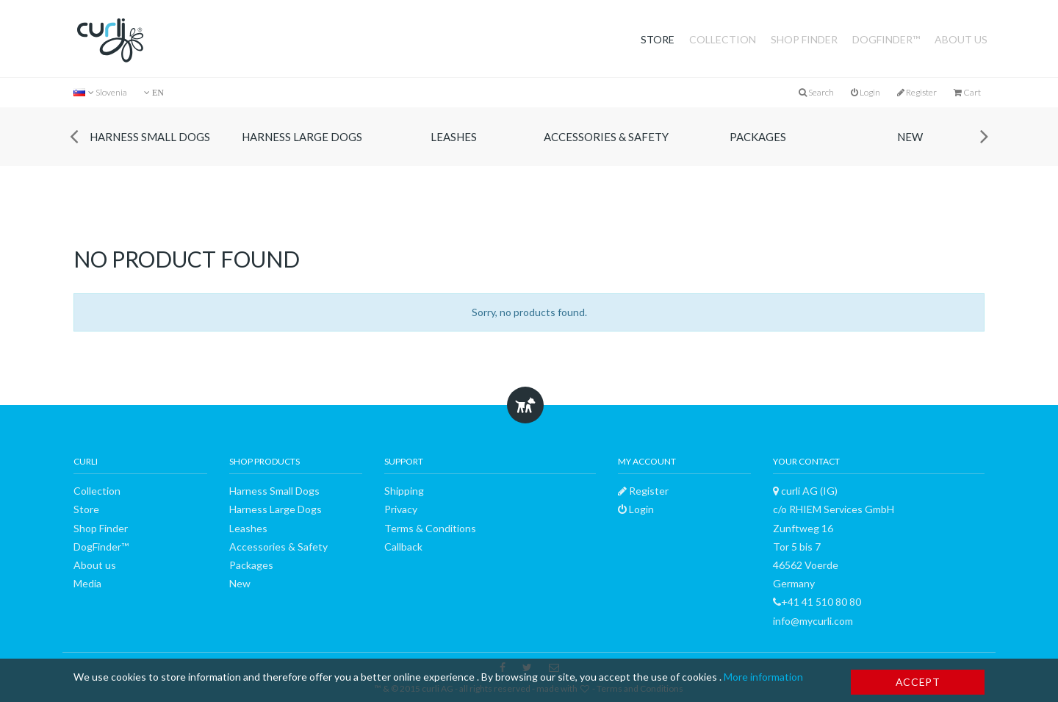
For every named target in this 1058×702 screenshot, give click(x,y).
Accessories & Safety (606, 136)
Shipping (404, 490)
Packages (758, 136)
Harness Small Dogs (150, 136)
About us (961, 39)
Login (865, 92)
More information (763, 676)
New (910, 136)
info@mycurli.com (813, 621)
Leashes (454, 136)
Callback (403, 546)
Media (87, 583)
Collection (722, 39)
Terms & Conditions (430, 528)
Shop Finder (804, 39)
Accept (918, 682)
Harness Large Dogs (302, 136)
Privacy (400, 509)
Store (657, 39)
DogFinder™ (886, 39)
